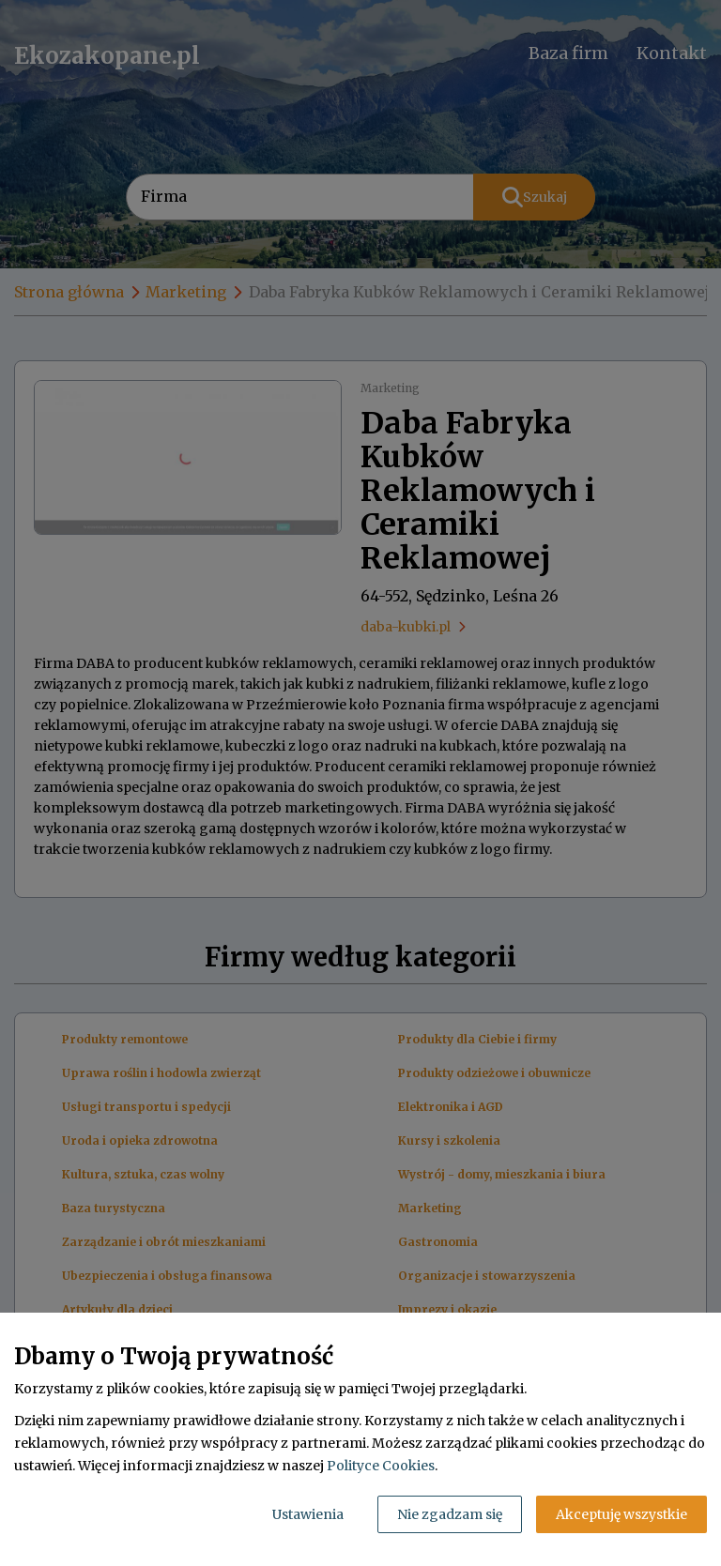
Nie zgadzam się (449, 1514)
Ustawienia (308, 1514)
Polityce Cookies (381, 1465)
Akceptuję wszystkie (621, 1514)
